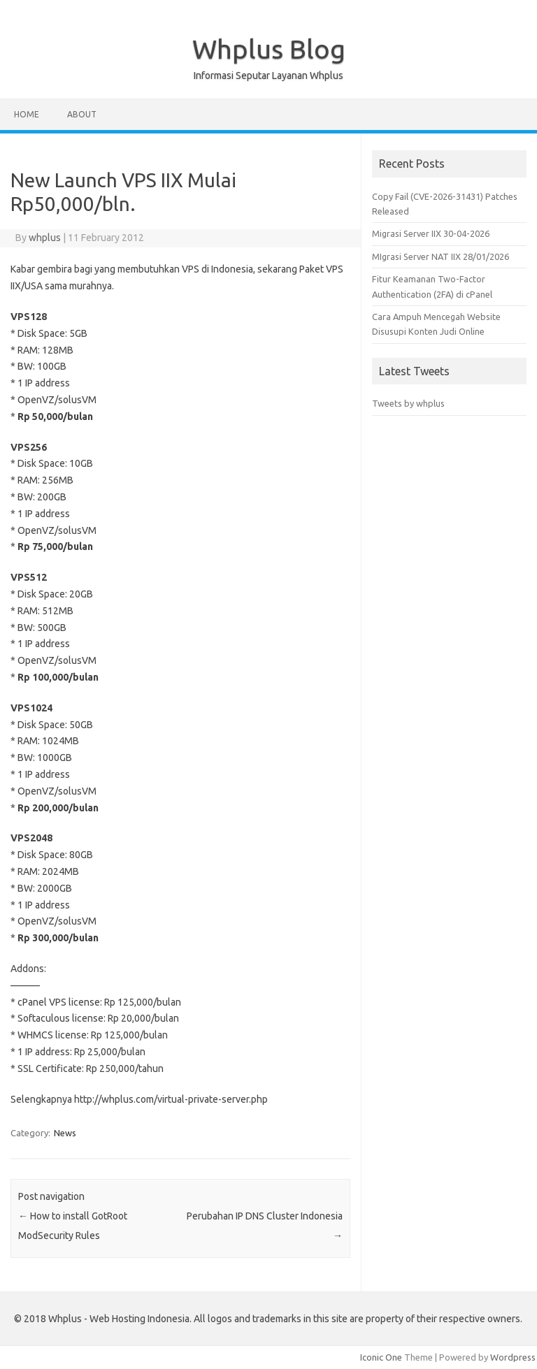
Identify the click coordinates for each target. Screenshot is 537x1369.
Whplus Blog (268, 49)
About (81, 114)
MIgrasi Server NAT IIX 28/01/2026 (440, 256)
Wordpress (513, 1357)
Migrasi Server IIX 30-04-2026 (430, 233)
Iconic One (381, 1357)
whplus (45, 237)
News (65, 1133)
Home (26, 114)
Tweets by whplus (408, 403)
